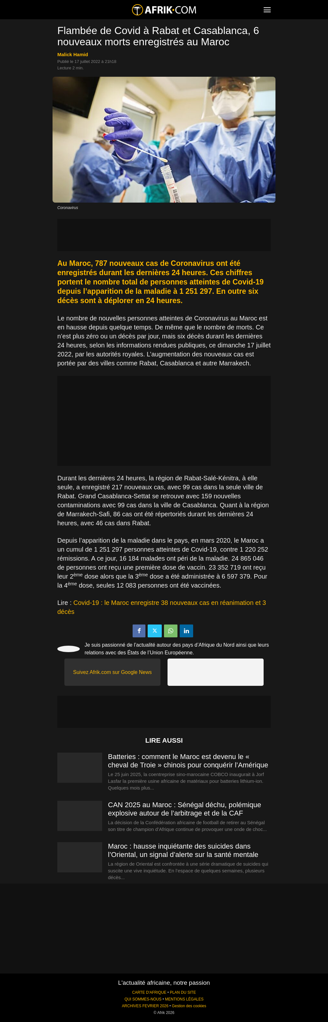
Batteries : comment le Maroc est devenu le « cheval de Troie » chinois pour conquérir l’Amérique (188, 761)
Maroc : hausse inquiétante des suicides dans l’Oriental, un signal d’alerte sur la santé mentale (183, 850)
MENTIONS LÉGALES (184, 999)
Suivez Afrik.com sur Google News (112, 672)
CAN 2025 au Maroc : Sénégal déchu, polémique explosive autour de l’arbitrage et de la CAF (184, 809)
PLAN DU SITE (183, 992)
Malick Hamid (72, 54)
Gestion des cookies (189, 1006)
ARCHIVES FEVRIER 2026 (145, 1006)
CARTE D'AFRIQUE (149, 992)
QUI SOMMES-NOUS (143, 999)
